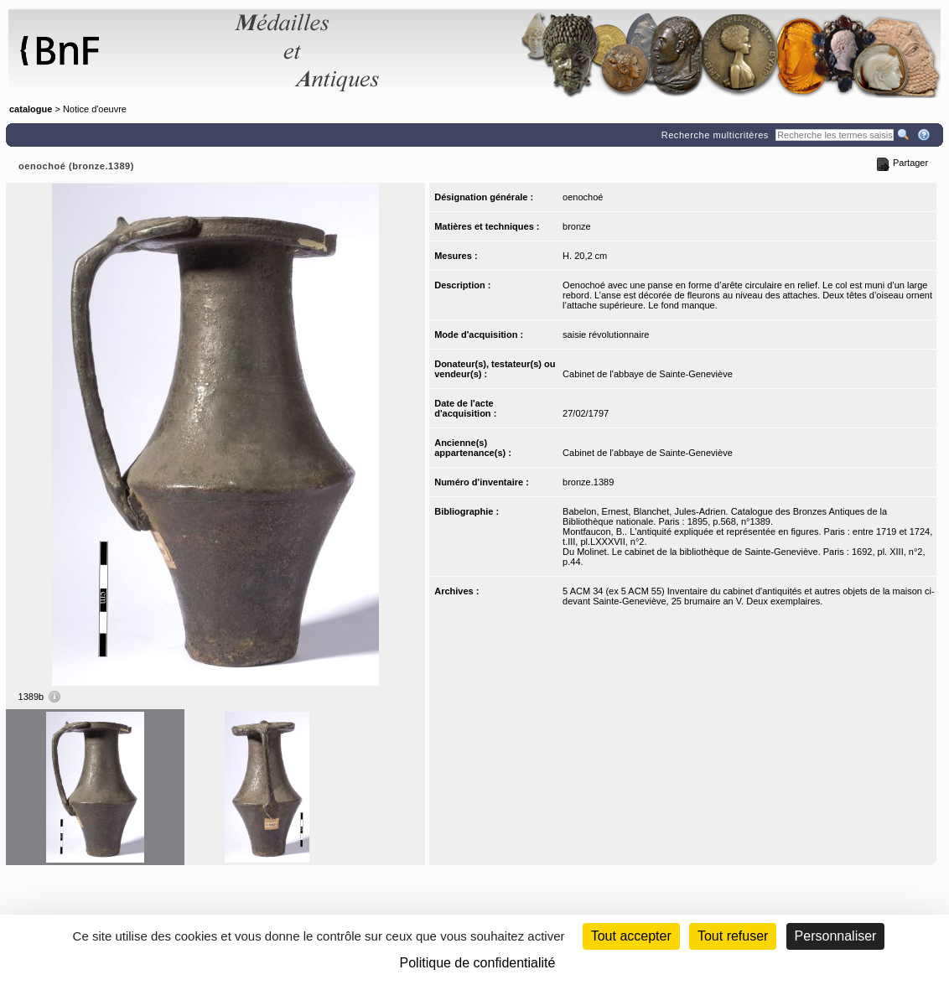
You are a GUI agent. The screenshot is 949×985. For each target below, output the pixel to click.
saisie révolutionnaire (606, 334)
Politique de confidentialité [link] (478, 963)
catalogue (30, 109)
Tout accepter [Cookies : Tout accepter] (631, 936)
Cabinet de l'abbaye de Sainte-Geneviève (648, 374)
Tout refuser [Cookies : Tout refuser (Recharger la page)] (732, 936)
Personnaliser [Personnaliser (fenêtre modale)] (836, 936)
